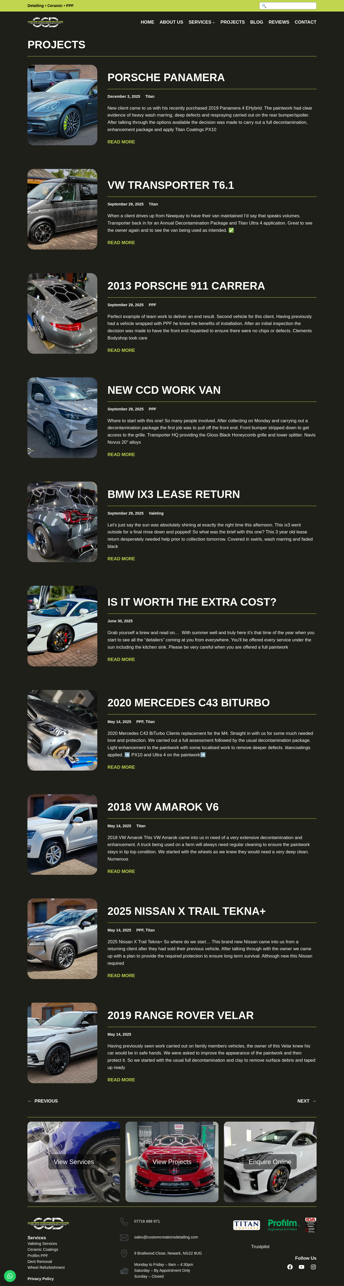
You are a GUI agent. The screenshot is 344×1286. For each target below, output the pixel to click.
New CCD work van (164, 390)
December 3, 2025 (124, 96)
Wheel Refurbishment (45, 1267)
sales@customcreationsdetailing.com (166, 1237)
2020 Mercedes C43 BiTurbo (189, 703)
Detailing (35, 5)
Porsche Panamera (166, 77)
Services (36, 1237)
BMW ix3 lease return (174, 494)
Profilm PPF (37, 1256)
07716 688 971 (147, 1221)
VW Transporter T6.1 (171, 185)
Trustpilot (260, 1246)
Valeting (156, 513)
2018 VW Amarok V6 (163, 807)
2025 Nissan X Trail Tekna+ (187, 911)
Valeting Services (42, 1243)
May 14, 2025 (119, 722)
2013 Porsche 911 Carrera (186, 286)
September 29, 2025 (126, 204)
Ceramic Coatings (42, 1249)
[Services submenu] (213, 22)
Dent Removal (39, 1261)
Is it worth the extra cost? (192, 602)
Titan (150, 96)
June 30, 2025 (120, 621)
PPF (70, 5)
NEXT (307, 1101)
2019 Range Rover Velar (181, 1015)
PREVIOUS (42, 1101)
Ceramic (55, 5)
